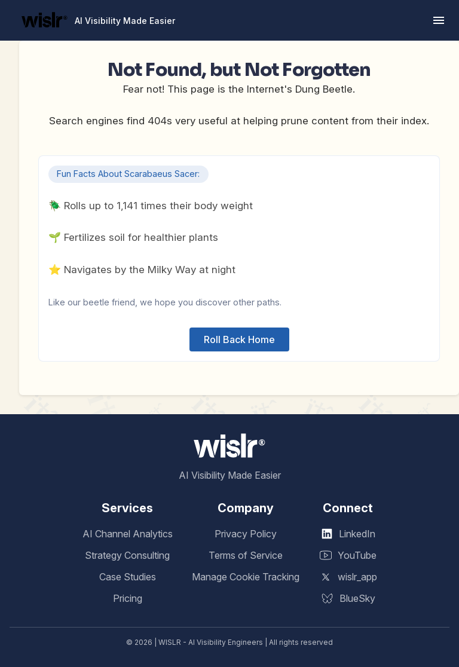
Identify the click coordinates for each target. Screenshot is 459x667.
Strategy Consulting (127, 555)
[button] (438, 20)
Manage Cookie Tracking (245, 577)
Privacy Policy (246, 534)
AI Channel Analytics (127, 534)
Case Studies (127, 577)
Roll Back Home (239, 339)
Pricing (127, 598)
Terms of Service (246, 555)
